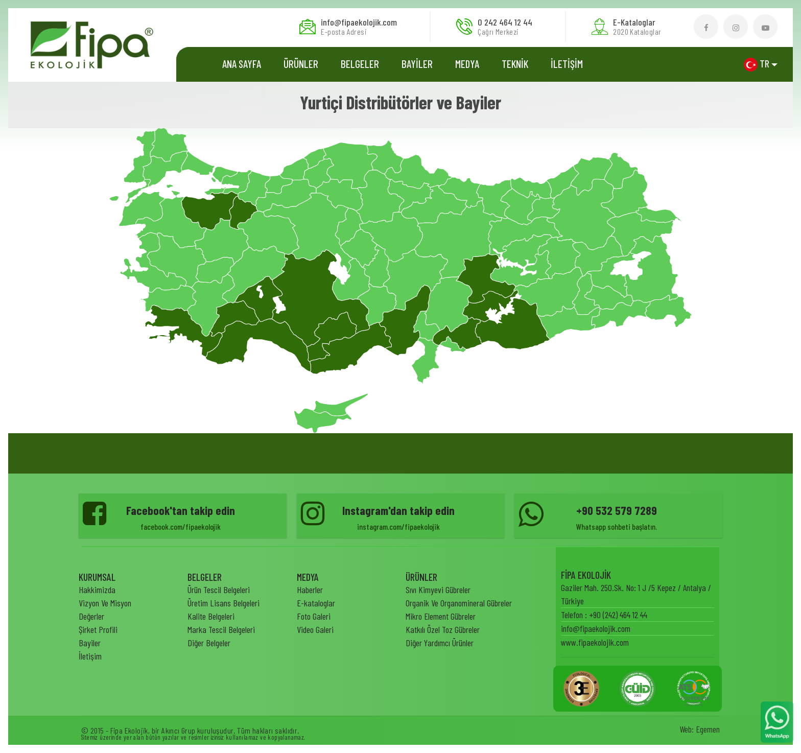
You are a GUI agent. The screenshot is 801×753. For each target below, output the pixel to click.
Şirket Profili (98, 629)
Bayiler (90, 642)
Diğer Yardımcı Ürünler (440, 642)
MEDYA (467, 63)
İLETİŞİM (567, 63)
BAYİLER (417, 63)
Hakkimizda (97, 589)
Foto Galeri (314, 616)
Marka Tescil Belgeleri (221, 629)
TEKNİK (515, 63)
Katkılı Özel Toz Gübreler (443, 629)
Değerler (91, 616)
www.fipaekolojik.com (595, 642)
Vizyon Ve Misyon (105, 602)
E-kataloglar (316, 602)
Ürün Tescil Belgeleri (218, 589)
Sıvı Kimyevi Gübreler (438, 589)
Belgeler (360, 63)
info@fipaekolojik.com (595, 628)
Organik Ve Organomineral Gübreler (459, 602)
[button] (760, 64)
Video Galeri (315, 629)
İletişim (90, 656)
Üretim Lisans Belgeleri (223, 602)
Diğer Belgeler (208, 642)
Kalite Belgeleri (210, 616)
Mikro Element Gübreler (441, 616)
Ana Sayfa (241, 63)
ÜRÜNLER (301, 63)
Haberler (310, 589)
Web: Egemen (699, 729)
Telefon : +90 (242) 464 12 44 (604, 614)
